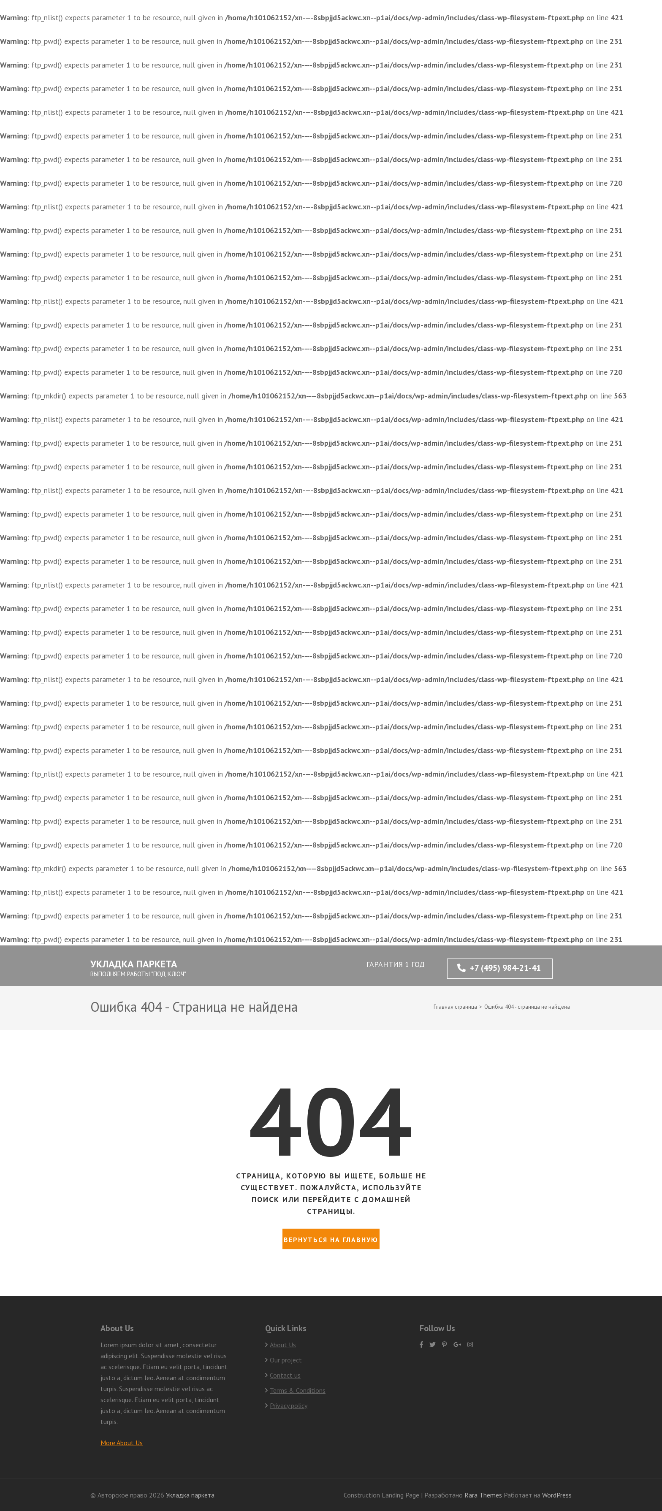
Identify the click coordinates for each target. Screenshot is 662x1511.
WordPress (557, 1495)
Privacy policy (288, 1405)
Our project (286, 1360)
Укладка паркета (133, 963)
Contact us (285, 1375)
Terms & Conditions (298, 1390)
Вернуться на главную (331, 1239)
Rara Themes (484, 1495)
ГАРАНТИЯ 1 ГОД (395, 964)
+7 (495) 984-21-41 (499, 967)
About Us (283, 1344)
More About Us (121, 1442)
